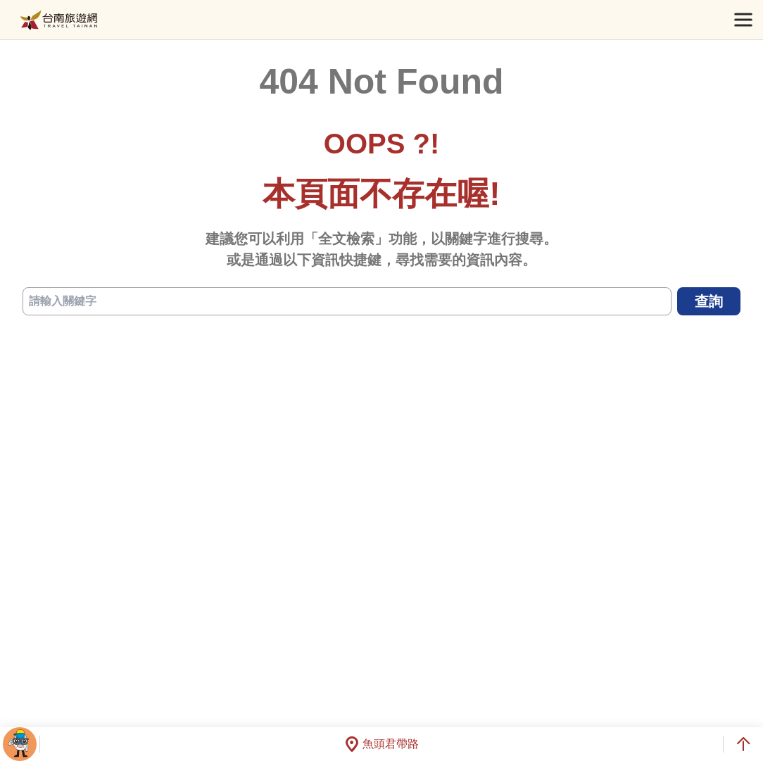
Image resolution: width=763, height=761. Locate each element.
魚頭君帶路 (381, 744)
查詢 (709, 301)
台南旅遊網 (59, 20)
